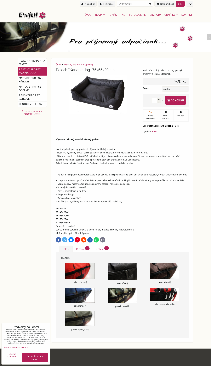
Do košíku (175, 100)
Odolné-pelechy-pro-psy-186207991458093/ (32, 112)
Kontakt (186, 15)
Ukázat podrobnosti (12, 355)
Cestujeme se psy (30, 104)
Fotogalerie (137, 15)
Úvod (88, 15)
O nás (113, 15)
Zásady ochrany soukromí (16, 347)
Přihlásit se (88, 4)
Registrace (107, 4)
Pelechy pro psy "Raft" (33, 62)
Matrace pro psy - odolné (31, 89)
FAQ (123, 15)
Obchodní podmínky (164, 15)
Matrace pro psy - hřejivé (31, 80)
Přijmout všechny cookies (35, 357)
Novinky (100, 15)
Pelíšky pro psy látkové (29, 97)
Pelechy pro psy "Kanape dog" (30, 71)
